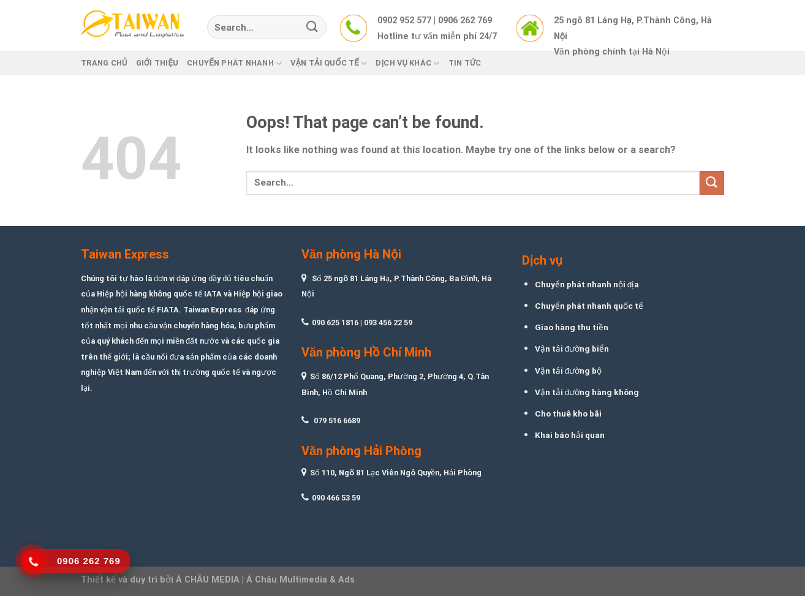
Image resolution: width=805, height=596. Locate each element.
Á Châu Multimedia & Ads (300, 580)
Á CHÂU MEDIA (208, 580)
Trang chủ (104, 62)
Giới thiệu (157, 62)
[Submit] (312, 27)
